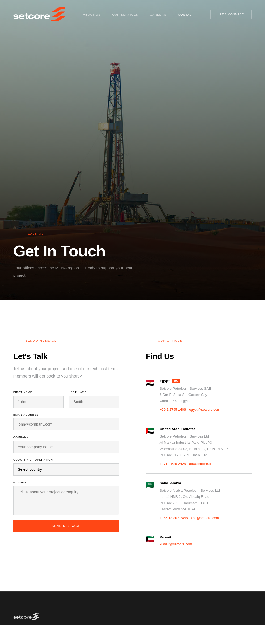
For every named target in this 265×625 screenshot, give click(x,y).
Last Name (78, 392)
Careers (158, 14)
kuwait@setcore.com (176, 544)
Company (21, 437)
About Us (92, 14)
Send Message (66, 526)
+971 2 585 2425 (173, 464)
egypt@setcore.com (204, 410)
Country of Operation (33, 459)
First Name (22, 392)
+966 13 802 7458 (174, 518)
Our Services (125, 14)
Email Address (26, 414)
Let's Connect (231, 14)
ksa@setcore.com (205, 518)
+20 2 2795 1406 (173, 410)
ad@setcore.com (202, 464)
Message (20, 482)
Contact (186, 14)
